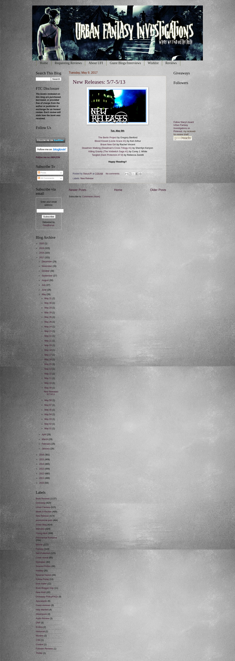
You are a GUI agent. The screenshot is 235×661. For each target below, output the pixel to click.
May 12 (48, 373)
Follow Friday (42, 579)
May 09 (48, 388)
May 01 (48, 428)
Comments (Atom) (91, 196)
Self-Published (43, 553)
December (47, 261)
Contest (39, 644)
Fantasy (40, 549)
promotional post (44, 520)
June (44, 290)
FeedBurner (48, 225)
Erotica (39, 627)
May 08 (48, 400)
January (46, 448)
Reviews (171, 63)
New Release (86, 178)
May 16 (48, 359)
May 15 (48, 364)
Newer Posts (77, 190)
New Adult (41, 592)
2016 (42, 454)
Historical (40, 631)
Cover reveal (42, 557)
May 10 (48, 383)
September (47, 275)
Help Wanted (42, 609)
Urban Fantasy (43, 507)
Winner (39, 544)
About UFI (95, 63)
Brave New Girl (108, 144)
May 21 (48, 340)
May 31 (48, 298)
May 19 (48, 345)
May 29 (48, 308)
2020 (42, 243)
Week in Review (43, 511)
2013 (42, 469)
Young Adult (41, 533)
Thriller (39, 653)
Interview (40, 529)
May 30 (48, 303)
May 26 (48, 317)
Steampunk (41, 614)
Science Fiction (43, 566)
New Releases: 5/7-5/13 (99, 82)
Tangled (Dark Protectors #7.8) (107, 155)
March (45, 439)
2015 (42, 459)
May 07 (48, 405)
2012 (42, 473)
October (46, 271)
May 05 (48, 410)
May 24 (48, 326)
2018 (42, 253)
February (46, 444)
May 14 (48, 369)
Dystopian (41, 562)
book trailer (41, 583)
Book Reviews (43, 498)
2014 (42, 464)
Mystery (40, 635)
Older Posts (158, 190)
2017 (42, 257)
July (44, 285)
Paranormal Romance (46, 537)
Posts (42, 172)
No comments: (113, 173)
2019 (42, 248)
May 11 (48, 378)
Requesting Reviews (68, 63)
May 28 (48, 312)
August (45, 280)
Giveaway (40, 503)
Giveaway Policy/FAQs (47, 596)
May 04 (48, 414)
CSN (38, 640)
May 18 (48, 350)
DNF (38, 622)
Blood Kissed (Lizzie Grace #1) (111, 141)
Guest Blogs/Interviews (125, 63)
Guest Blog (41, 524)
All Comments (46, 178)
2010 (42, 483)
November (47, 266)
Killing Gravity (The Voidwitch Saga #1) (108, 151)
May (44, 294)
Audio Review (42, 618)
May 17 (48, 355)
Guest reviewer (43, 605)
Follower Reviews (44, 648)
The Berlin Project (107, 137)
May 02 (48, 424)
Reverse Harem (43, 575)
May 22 (48, 336)
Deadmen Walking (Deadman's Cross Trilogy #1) (106, 148)
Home (44, 63)
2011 (42, 478)
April (44, 434)
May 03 (48, 419)
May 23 (48, 331)
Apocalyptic (41, 601)
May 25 (48, 322)
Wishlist (153, 63)
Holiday (39, 570)
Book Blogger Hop (45, 588)
